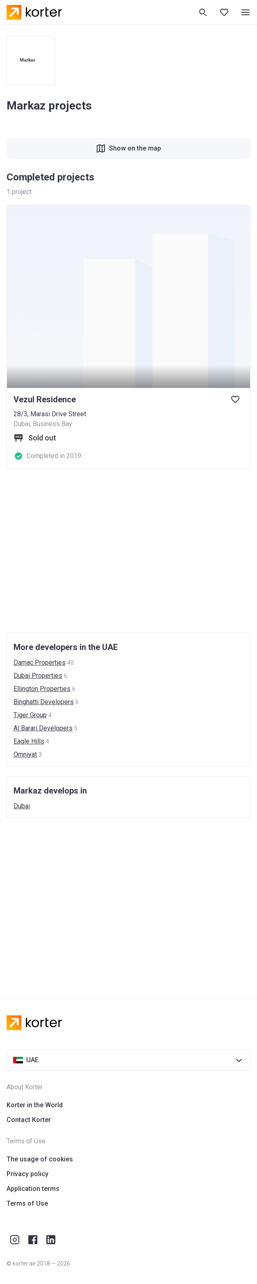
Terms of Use (27, 1203)
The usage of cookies (40, 1159)
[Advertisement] (128, 550)
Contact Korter (29, 1120)
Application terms (33, 1189)
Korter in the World (35, 1105)
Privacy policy (27, 1174)
